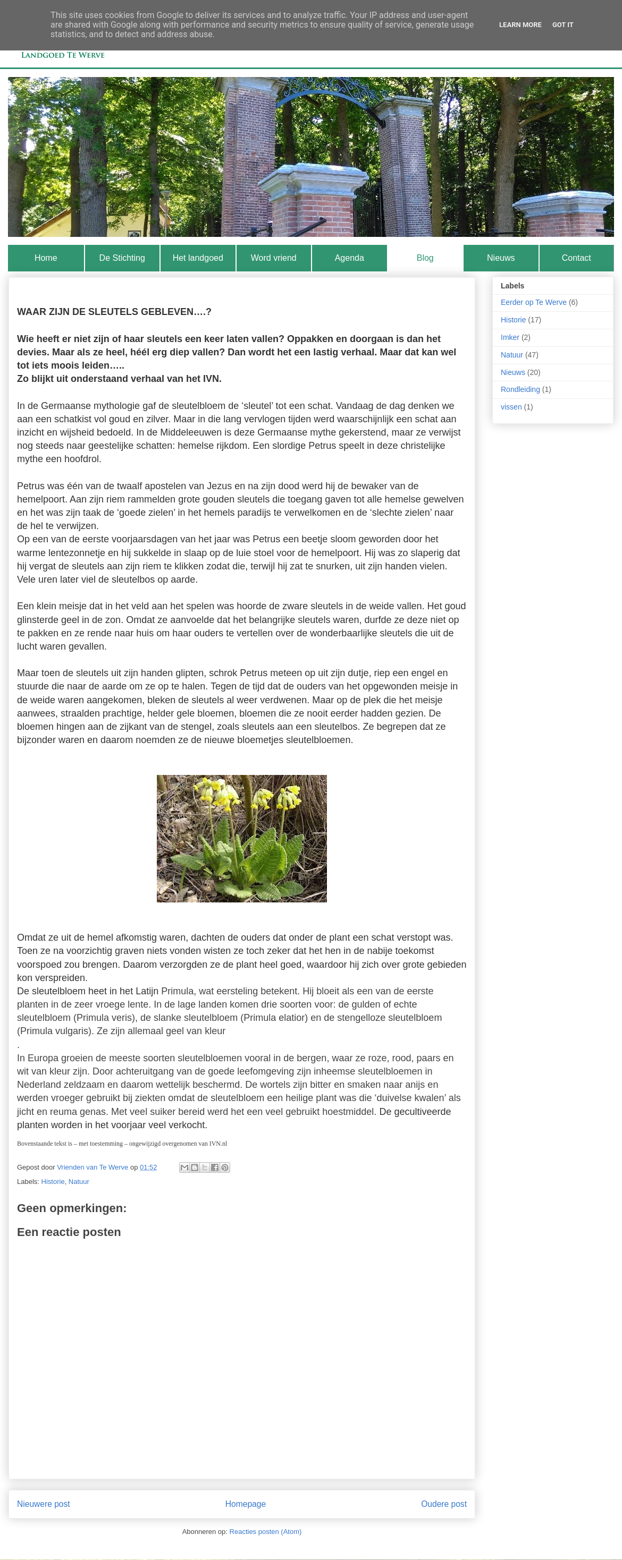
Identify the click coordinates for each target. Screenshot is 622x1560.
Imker (510, 337)
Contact (576, 257)
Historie (53, 1182)
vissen (511, 407)
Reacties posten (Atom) (266, 1532)
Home (46, 257)
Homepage (245, 1503)
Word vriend (274, 257)
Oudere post (444, 1503)
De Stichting (122, 257)
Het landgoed (198, 257)
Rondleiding (520, 389)
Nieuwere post (43, 1503)
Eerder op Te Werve (534, 302)
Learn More (520, 25)
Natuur (79, 1182)
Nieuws (501, 257)
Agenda (349, 257)
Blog (425, 257)
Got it (563, 25)
